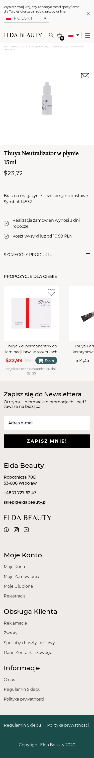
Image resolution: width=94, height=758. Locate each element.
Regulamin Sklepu (22, 689)
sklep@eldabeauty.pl (25, 502)
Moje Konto (15, 566)
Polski (19, 18)
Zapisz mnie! (47, 441)
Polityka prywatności (24, 699)
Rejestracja (15, 596)
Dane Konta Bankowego (28, 652)
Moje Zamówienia (21, 576)
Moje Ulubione (18, 586)
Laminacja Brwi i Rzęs (38, 46)
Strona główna (11, 46)
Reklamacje (15, 623)
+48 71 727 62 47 (20, 492)
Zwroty (10, 633)
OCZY (23, 46)
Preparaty (56, 46)
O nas (9, 679)
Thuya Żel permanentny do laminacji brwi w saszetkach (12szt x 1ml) (31, 349)
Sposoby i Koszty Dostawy (29, 642)
